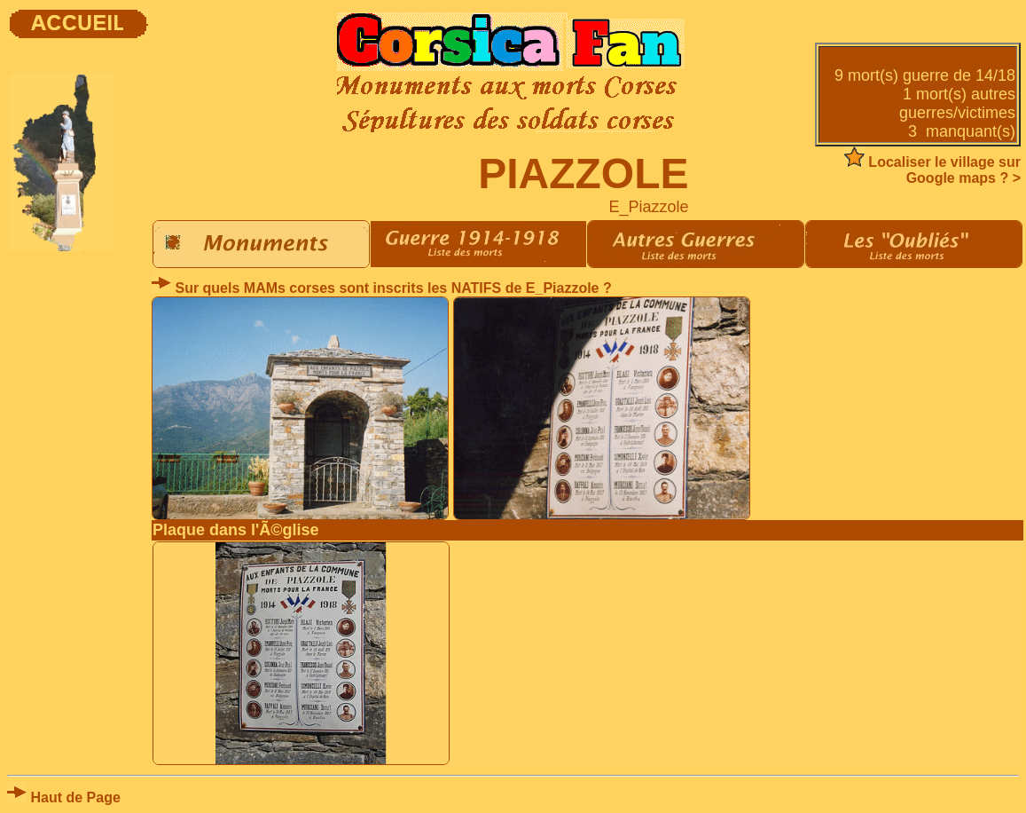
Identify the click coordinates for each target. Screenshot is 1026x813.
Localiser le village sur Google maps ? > (932, 169)
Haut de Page (64, 797)
